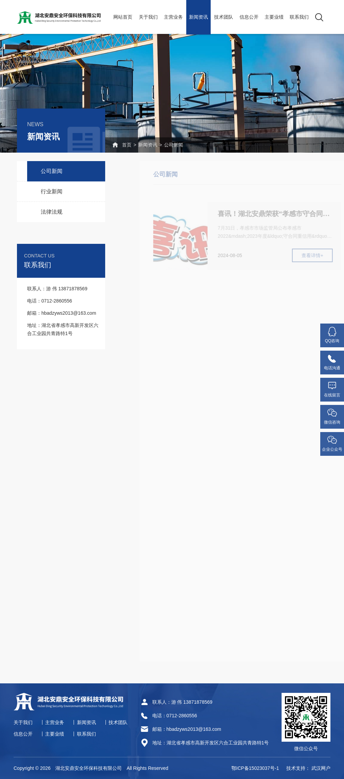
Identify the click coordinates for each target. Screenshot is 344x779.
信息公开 (249, 17)
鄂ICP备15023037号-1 (255, 768)
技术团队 (223, 17)
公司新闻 (161, 145)
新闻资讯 (198, 17)
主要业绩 (274, 17)
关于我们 (148, 17)
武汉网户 (320, 768)
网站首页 (122, 17)
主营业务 (173, 17)
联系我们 (299, 17)
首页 (110, 145)
